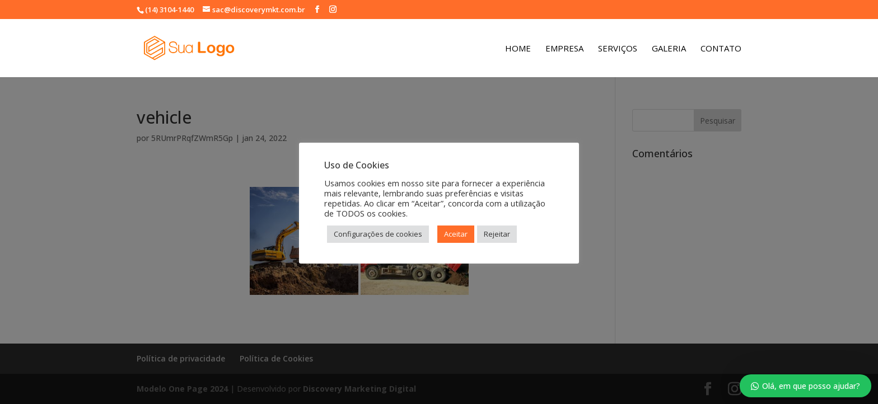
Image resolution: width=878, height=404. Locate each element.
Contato (720, 49)
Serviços (617, 49)
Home (518, 49)
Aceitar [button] (456, 234)
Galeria (669, 49)
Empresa (564, 49)
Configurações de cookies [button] (378, 234)
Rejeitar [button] (497, 234)
